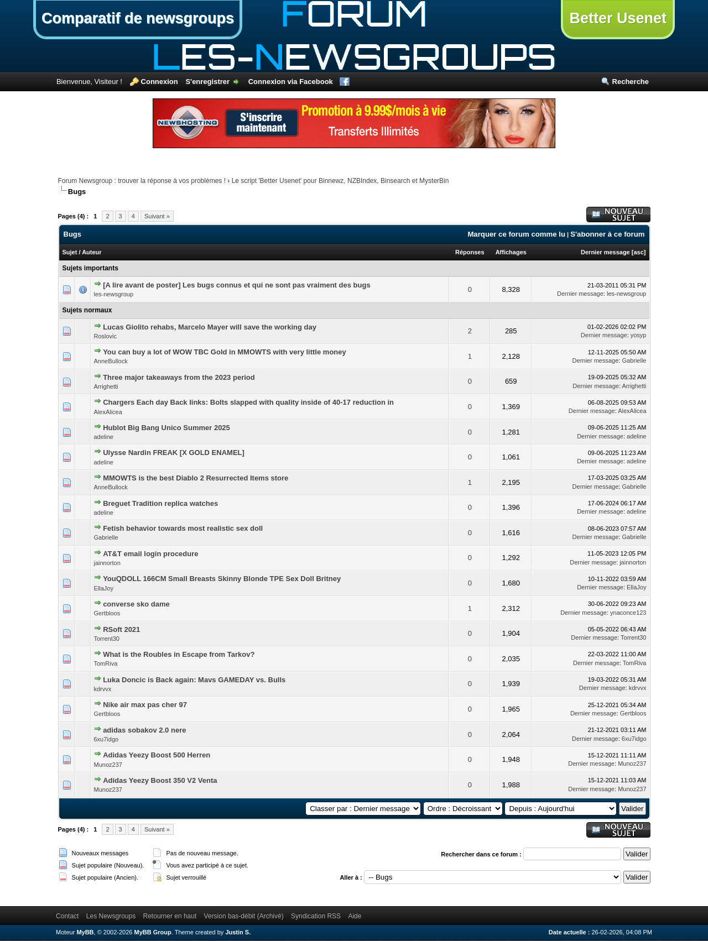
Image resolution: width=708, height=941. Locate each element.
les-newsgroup (114, 294)
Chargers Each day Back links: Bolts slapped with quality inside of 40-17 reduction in (248, 402)
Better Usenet (618, 18)
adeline (103, 436)
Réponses (470, 252)
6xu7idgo (106, 739)
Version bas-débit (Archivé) (244, 916)
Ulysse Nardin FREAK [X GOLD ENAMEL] (173, 452)
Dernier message (605, 252)
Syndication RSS (316, 916)
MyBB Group (152, 932)
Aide (354, 916)
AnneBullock (111, 361)
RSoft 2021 (121, 629)
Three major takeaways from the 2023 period (179, 377)
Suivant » (157, 216)
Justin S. (238, 932)
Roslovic (105, 336)
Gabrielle (634, 360)
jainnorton (107, 563)
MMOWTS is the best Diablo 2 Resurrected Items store (195, 478)
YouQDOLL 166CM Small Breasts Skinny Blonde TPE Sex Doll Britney (222, 578)
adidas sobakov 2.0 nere (144, 730)
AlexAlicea (108, 412)
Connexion (159, 81)
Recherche (630, 81)
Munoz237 (108, 764)
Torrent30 (106, 638)
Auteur (91, 252)
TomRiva (106, 663)
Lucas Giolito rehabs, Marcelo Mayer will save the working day (209, 327)
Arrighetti (106, 386)
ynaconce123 (628, 612)
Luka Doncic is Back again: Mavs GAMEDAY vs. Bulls (194, 680)
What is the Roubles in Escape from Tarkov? (178, 654)
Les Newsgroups (111, 916)
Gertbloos (107, 613)
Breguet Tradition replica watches (160, 503)
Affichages (511, 252)
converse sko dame (136, 604)
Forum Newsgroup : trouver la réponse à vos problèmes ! (142, 181)
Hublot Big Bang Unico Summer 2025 (166, 428)
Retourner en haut (170, 916)
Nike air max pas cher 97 (145, 704)
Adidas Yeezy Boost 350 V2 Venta (160, 780)
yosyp (639, 335)
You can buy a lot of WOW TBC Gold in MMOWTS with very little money (224, 352)
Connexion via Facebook (290, 81)
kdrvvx (103, 689)
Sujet (70, 252)
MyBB (84, 932)
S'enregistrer (207, 81)
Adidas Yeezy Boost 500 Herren (156, 755)
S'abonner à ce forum (607, 234)
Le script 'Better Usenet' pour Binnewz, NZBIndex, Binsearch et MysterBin (340, 181)
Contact (67, 916)
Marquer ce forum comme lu (516, 234)
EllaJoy (103, 588)
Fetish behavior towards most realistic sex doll (183, 528)
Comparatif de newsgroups (137, 18)
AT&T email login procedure (150, 554)
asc (638, 252)
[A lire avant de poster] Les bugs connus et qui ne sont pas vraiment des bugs (237, 285)
